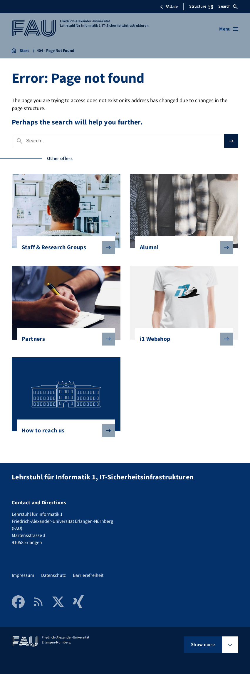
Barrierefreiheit (88, 575)
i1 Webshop (182, 339)
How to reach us (63, 430)
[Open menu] (228, 29)
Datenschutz (53, 575)
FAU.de (169, 7)
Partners (63, 339)
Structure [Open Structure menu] (201, 6)
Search (228, 6)
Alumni (182, 247)
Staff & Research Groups (63, 247)
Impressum (23, 575)
